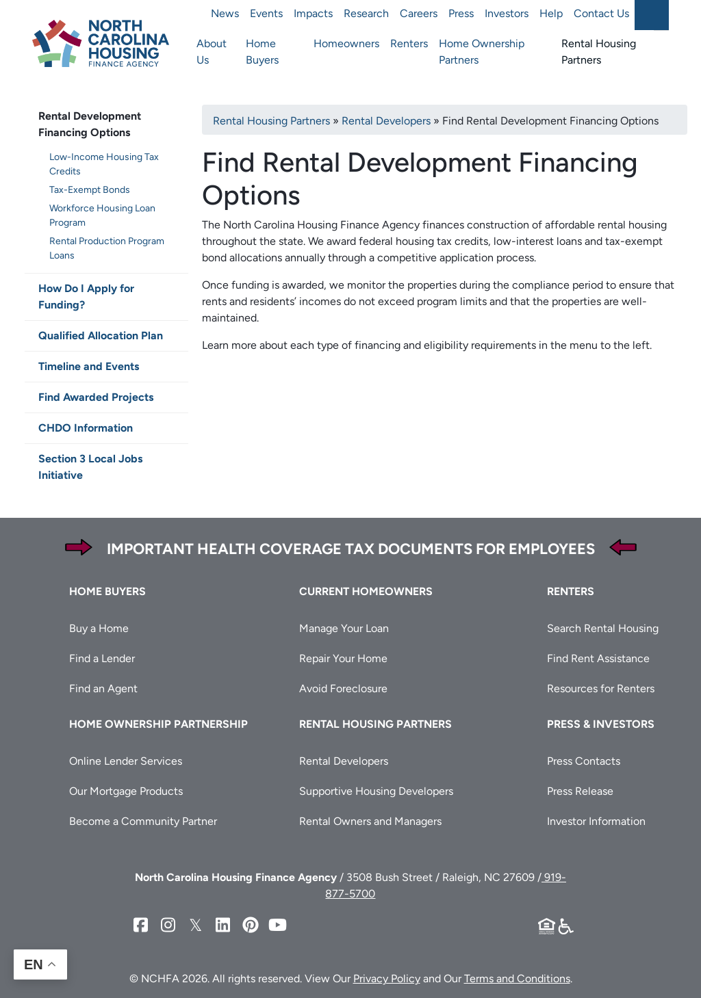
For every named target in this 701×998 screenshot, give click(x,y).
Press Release (580, 791)
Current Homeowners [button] (366, 591)
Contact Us (601, 13)
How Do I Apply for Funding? (86, 296)
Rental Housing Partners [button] (375, 724)
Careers (418, 13)
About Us (211, 51)
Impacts (313, 13)
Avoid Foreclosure (343, 688)
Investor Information (596, 821)
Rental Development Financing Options (89, 124)
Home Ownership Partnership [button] (158, 724)
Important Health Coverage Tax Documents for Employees (351, 549)
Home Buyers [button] (107, 591)
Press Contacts (583, 760)
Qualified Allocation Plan (100, 335)
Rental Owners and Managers (370, 821)
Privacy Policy (386, 978)
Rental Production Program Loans (106, 248)
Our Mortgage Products (126, 791)
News (225, 13)
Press (461, 13)
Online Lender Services (125, 760)
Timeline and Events (88, 366)
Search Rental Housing (603, 628)
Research (366, 13)
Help (551, 13)
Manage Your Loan (344, 628)
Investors (506, 13)
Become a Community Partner (143, 821)
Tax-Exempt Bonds (89, 190)
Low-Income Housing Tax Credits (104, 164)
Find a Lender (102, 658)
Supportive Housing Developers (376, 791)
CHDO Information (85, 427)
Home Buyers (262, 51)
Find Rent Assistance (598, 658)
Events (266, 13)
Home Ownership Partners (481, 51)
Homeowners (346, 43)
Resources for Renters (600, 688)
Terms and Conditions (517, 978)
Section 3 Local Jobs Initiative (90, 467)
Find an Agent (103, 688)
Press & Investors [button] (600, 724)
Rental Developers (386, 120)
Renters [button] (570, 591)
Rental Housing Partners (598, 51)
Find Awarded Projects (95, 397)
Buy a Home (99, 628)
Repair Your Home (343, 658)
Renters (409, 43)
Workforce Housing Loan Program (102, 215)
